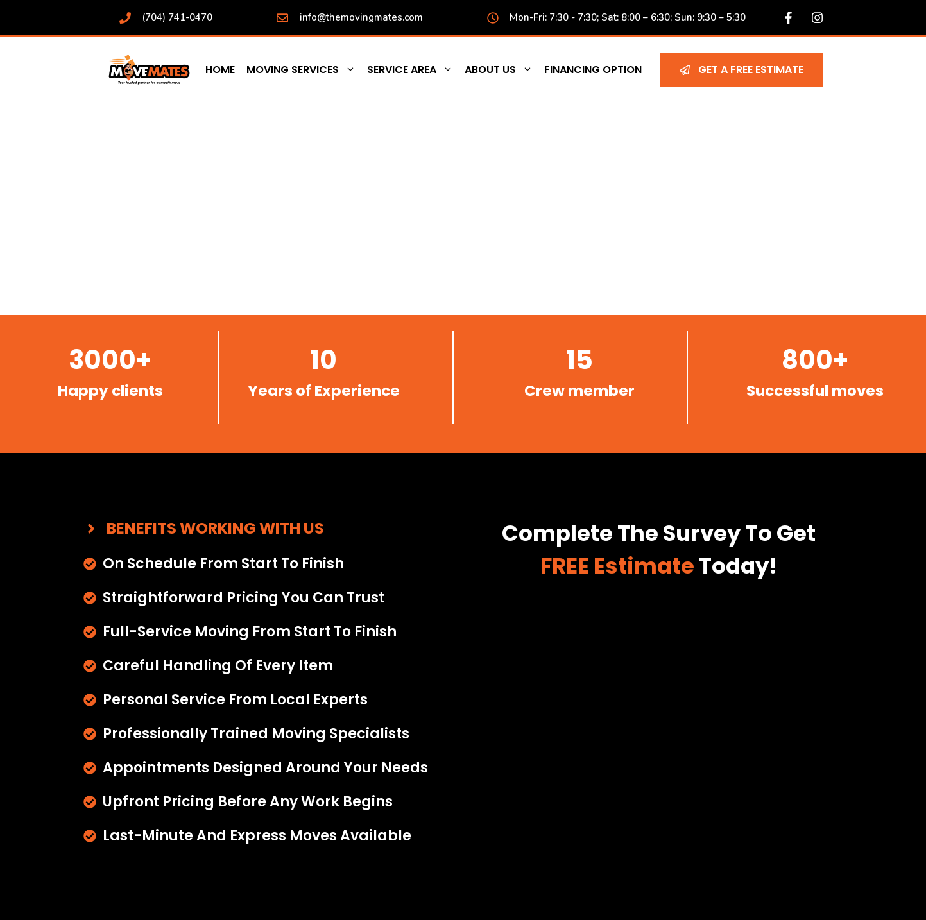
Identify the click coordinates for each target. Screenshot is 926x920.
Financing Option (593, 69)
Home (220, 69)
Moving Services (303, 70)
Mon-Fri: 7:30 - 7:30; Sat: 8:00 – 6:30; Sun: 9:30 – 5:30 (628, 17)
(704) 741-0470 (177, 17)
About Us (501, 70)
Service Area (413, 70)
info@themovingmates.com (361, 17)
